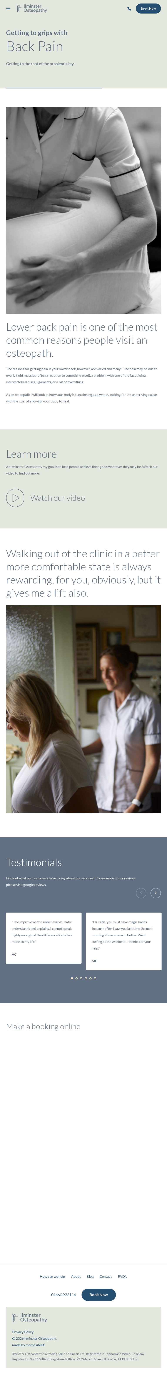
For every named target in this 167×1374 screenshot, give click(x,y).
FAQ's (122, 1276)
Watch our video (58, 498)
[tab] (72, 978)
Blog (90, 1276)
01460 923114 (63, 1295)
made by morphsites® (28, 1345)
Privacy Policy (22, 1332)
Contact (106, 1276)
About (75, 1276)
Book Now (148, 8)
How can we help (52, 1276)
